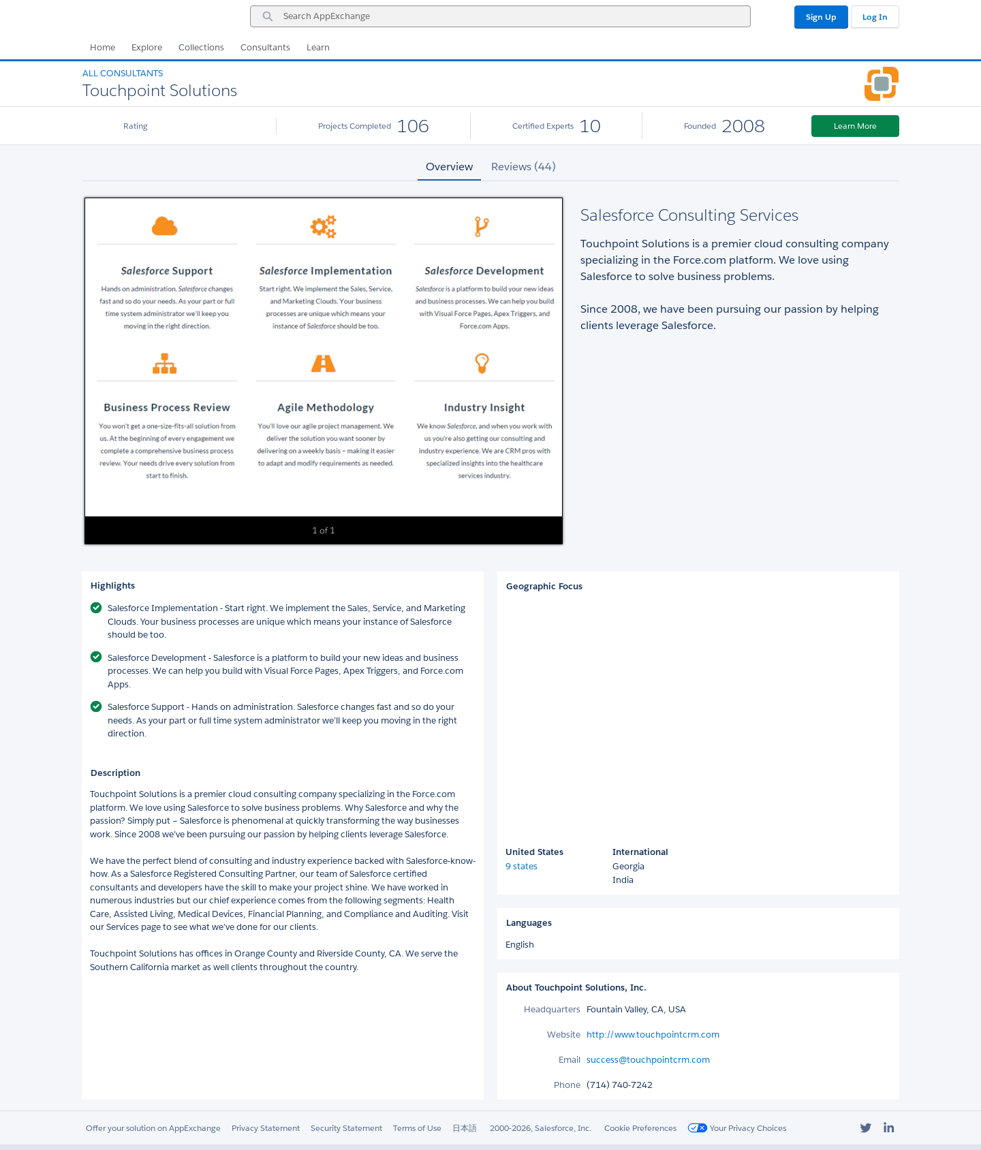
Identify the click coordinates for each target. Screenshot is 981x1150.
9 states (521, 866)
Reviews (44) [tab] (523, 166)
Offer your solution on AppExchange (153, 1128)
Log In (875, 16)
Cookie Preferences (640, 1128)
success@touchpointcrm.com (648, 1060)
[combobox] (500, 16)
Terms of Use (417, 1128)
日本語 (464, 1128)
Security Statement (346, 1128)
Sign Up (821, 16)
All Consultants (122, 73)
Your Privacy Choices (736, 1128)
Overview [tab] (449, 166)
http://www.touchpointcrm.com (653, 1034)
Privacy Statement (266, 1128)
